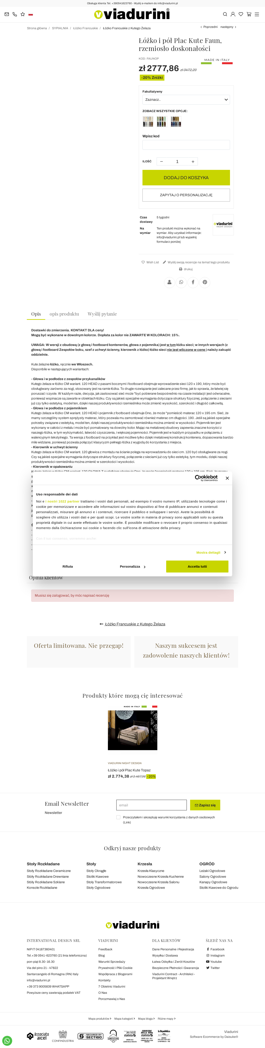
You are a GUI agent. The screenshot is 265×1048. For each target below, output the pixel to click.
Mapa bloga (145, 1018)
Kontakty (104, 980)
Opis (36, 314)
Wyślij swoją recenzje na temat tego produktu (196, 262)
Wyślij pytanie (102, 314)
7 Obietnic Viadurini (111, 986)
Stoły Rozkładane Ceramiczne (49, 871)
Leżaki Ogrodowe (212, 871)
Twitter (213, 968)
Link (127, 822)
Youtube (214, 961)
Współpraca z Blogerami (115, 974)
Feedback (105, 949)
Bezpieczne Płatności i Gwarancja (175, 968)
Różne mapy (166, 1018)
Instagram (215, 955)
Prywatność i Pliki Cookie (115, 968)
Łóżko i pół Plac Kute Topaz (129, 770)
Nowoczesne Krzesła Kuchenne (161, 876)
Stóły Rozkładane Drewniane (48, 876)
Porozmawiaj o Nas (111, 999)
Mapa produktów (99, 1018)
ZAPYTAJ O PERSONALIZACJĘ (186, 195)
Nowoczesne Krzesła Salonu (158, 882)
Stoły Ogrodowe (98, 887)
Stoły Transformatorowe (104, 882)
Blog (101, 955)
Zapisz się (205, 805)
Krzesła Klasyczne (151, 871)
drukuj (185, 269)
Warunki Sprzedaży (111, 961)
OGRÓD (206, 864)
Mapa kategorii (124, 1018)
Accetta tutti (197, 566)
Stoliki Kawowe (97, 876)
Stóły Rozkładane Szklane (46, 882)
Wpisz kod (151, 136)
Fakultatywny (152, 91)
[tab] (36, 314)
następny (226, 27)
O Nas (102, 992)
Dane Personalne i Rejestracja (173, 949)
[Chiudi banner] (227, 478)
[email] (151, 805)
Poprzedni (210, 27)
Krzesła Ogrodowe (151, 887)
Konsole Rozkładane (42, 887)
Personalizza (132, 566)
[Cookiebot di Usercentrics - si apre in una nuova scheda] (198, 478)
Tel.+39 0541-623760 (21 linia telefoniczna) (57, 955)
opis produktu (64, 314)
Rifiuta (67, 566)
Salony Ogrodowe (212, 876)
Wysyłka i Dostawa (165, 955)
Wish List (149, 262)
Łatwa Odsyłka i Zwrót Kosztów (173, 961)
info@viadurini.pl (38, 980)
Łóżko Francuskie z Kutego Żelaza (132, 624)
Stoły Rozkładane (43, 864)
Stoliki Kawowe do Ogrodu (218, 887)
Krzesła (145, 864)
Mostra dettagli (208, 552)
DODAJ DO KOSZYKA (186, 177)
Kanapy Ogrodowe (213, 882)
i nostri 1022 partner (62, 501)
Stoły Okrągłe (96, 871)
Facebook (215, 949)
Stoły (91, 864)
